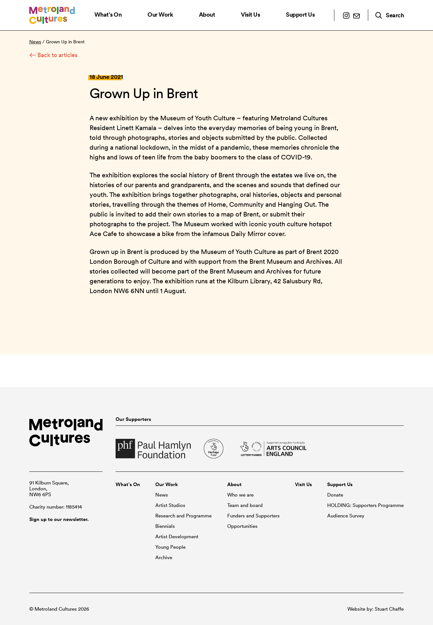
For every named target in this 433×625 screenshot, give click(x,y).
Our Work (160, 14)
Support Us (300, 14)
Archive (163, 557)
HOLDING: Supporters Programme (365, 505)
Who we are (240, 495)
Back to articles (53, 55)
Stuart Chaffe (389, 609)
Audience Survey (345, 516)
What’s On (108, 14)
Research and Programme (183, 516)
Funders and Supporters (253, 516)
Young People (170, 547)
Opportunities (242, 526)
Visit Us (250, 14)
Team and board (245, 505)
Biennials (165, 526)
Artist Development (176, 537)
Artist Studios (170, 505)
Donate (335, 495)
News (35, 41)
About (207, 14)
